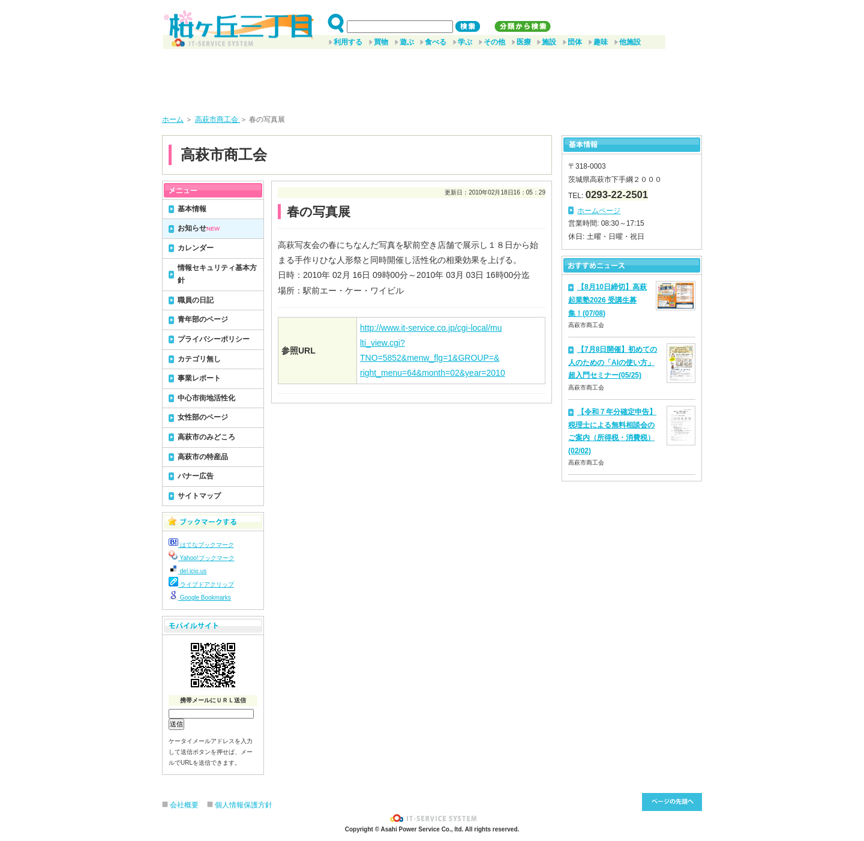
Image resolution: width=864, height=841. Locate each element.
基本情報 (192, 209)
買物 (381, 42)
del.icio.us (187, 571)
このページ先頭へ (672, 802)
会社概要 (184, 805)
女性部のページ (203, 417)
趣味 (600, 42)
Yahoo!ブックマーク (202, 558)
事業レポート (199, 378)
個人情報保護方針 (243, 805)
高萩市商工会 (217, 119)
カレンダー (196, 248)
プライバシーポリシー (214, 339)
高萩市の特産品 (203, 457)
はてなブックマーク (201, 544)
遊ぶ (407, 42)
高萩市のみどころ (206, 437)
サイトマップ (199, 496)
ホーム (173, 119)
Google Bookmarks (200, 597)
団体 (575, 42)
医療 (524, 42)
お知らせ (199, 228)
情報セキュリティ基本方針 (217, 274)
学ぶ (465, 42)
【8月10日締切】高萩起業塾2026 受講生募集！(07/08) (607, 300)
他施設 (630, 42)
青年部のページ (203, 319)
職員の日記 (196, 300)
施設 (549, 42)
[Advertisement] (432, 77)
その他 (494, 42)
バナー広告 (196, 476)
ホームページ (598, 210)
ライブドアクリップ (201, 584)
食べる (435, 42)
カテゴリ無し (199, 359)
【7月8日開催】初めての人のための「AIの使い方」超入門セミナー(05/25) (612, 362)
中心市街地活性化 (206, 398)
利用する (348, 42)
